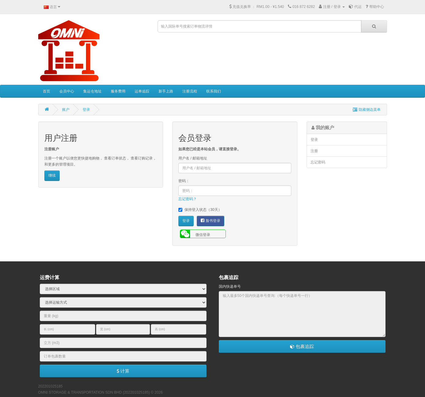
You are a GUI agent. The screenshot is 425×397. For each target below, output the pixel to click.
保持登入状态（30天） (200, 210)
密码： (183, 181)
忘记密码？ (187, 199)
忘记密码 (318, 162)
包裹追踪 (302, 346)
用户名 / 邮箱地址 (192, 158)
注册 (314, 151)
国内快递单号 (230, 286)
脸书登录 (210, 220)
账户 (65, 109)
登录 (86, 109)
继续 (52, 175)
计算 (123, 370)
